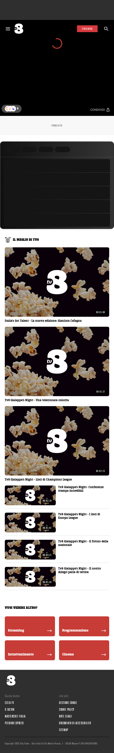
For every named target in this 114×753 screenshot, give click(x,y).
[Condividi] (100, 110)
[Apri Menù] (8, 28)
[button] (13, 109)
